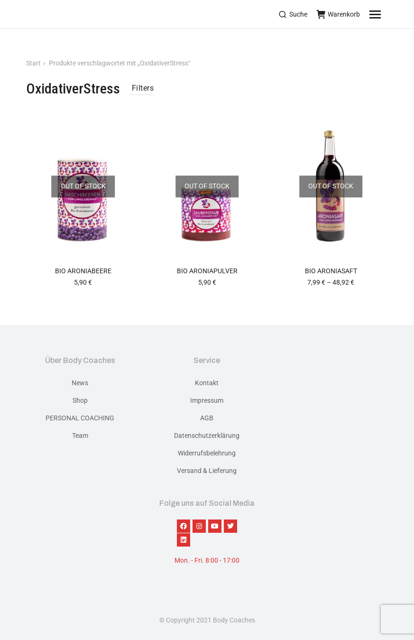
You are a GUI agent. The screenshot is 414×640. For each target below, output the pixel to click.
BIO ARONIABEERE (83, 271)
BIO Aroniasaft (331, 271)
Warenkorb (338, 14)
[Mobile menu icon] (387, 14)
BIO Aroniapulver (207, 271)
